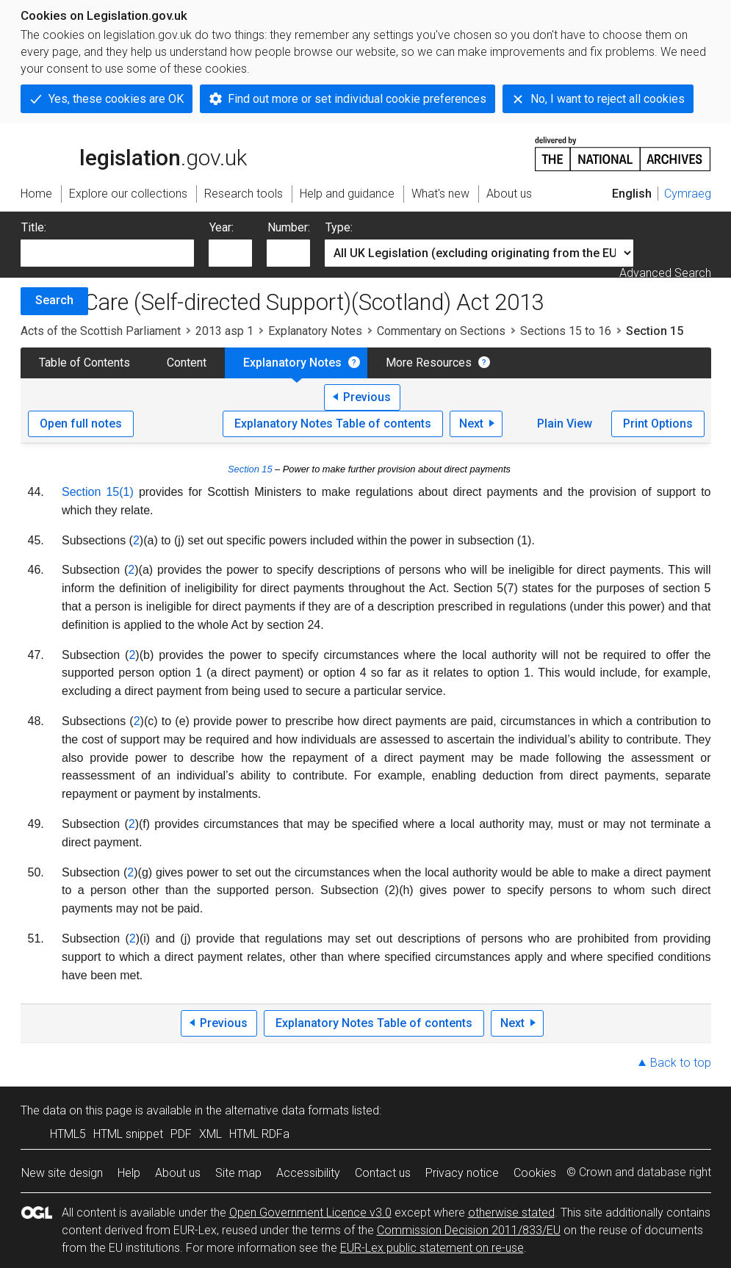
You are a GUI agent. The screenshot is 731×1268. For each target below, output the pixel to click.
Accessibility (308, 1173)
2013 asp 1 (224, 331)
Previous (367, 397)
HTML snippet (128, 1134)
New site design (62, 1173)
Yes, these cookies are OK (116, 99)
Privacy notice (462, 1173)
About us (178, 1173)
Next (471, 424)
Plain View (564, 424)
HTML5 (68, 1134)
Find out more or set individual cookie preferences (357, 99)
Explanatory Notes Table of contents (332, 424)
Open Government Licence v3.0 (310, 1213)
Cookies (535, 1173)
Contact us (383, 1173)
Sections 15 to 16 (565, 331)
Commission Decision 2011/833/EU (469, 1230)
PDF (181, 1134)
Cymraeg (687, 194)
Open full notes (81, 424)
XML (210, 1134)
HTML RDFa (259, 1134)
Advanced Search (665, 273)
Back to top (680, 1063)
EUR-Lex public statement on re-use (432, 1248)
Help (129, 1173)
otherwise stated (511, 1213)
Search (54, 300)
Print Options (658, 424)
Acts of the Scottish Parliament (101, 331)
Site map (238, 1173)
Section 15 (250, 469)
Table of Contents (84, 363)
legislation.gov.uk (134, 152)
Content (186, 363)
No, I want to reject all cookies (607, 99)
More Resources (429, 363)
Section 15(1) (98, 492)
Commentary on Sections (441, 331)
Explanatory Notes (315, 331)
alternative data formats (287, 1110)
